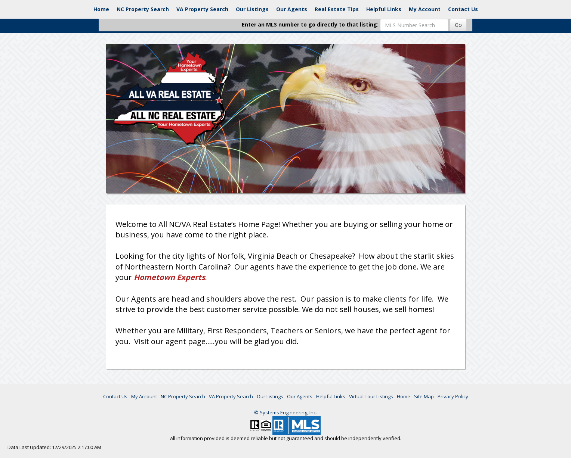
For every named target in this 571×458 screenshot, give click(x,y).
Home (101, 9)
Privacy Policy (453, 396)
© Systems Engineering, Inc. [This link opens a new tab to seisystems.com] (285, 412)
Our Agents (291, 9)
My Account (425, 9)
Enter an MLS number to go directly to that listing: (310, 24)
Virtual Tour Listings (371, 396)
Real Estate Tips (337, 9)
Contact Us (463, 9)
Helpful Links (383, 9)
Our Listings (252, 9)
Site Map (424, 396)
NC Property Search (143, 9)
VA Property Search (202, 9)
